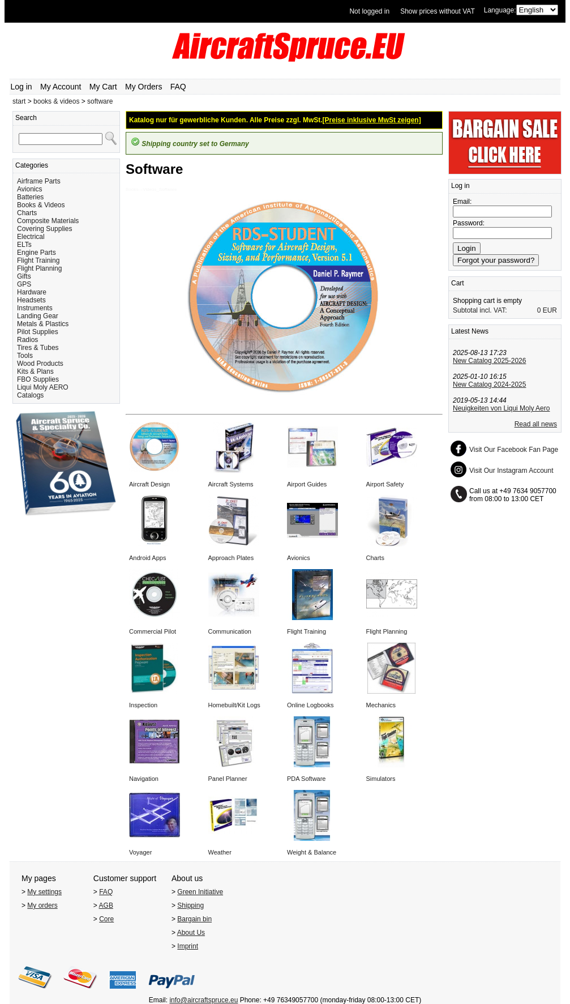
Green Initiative (200, 892)
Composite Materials (48, 221)
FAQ (178, 86)
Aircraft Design (149, 484)
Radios (27, 340)
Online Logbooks (310, 705)
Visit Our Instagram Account (511, 471)
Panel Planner (227, 778)
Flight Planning (39, 268)
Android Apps (147, 557)
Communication (229, 631)
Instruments (35, 308)
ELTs (24, 245)
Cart (457, 283)
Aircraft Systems (231, 484)
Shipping (190, 905)
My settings (44, 892)
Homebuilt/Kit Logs (234, 705)
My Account (60, 86)
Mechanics (381, 705)
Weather (220, 852)
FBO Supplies (38, 379)
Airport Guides (307, 484)
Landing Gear (37, 316)
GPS (24, 284)
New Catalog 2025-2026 (489, 361)
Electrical (31, 237)
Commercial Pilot (152, 631)
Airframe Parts (39, 181)
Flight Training (38, 260)
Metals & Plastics (42, 324)
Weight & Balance (311, 852)
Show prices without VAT (437, 11)
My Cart (103, 86)
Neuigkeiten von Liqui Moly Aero (501, 408)
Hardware (31, 292)
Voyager (140, 852)
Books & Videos (41, 205)
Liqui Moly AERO (42, 387)
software (100, 101)
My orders (42, 905)
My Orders (143, 86)
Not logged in (369, 11)
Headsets (31, 300)
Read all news (536, 424)
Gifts (24, 276)
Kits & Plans (35, 371)
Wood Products (40, 364)
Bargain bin (194, 919)
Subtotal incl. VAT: (480, 310)
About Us (191, 933)
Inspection (143, 705)
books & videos (56, 101)
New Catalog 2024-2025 (489, 384)
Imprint (187, 946)
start (18, 101)
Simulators (381, 778)
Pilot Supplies (37, 332)
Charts (27, 213)
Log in (21, 86)
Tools (25, 356)
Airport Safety (385, 484)
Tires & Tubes (38, 348)
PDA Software (306, 778)
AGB (106, 905)
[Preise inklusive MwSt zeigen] (372, 120)
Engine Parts (36, 253)
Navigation (143, 778)
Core (106, 919)
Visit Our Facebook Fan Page (513, 450)
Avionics (29, 189)
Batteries (30, 197)
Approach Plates (231, 557)
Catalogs (30, 395)
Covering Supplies (44, 229)
